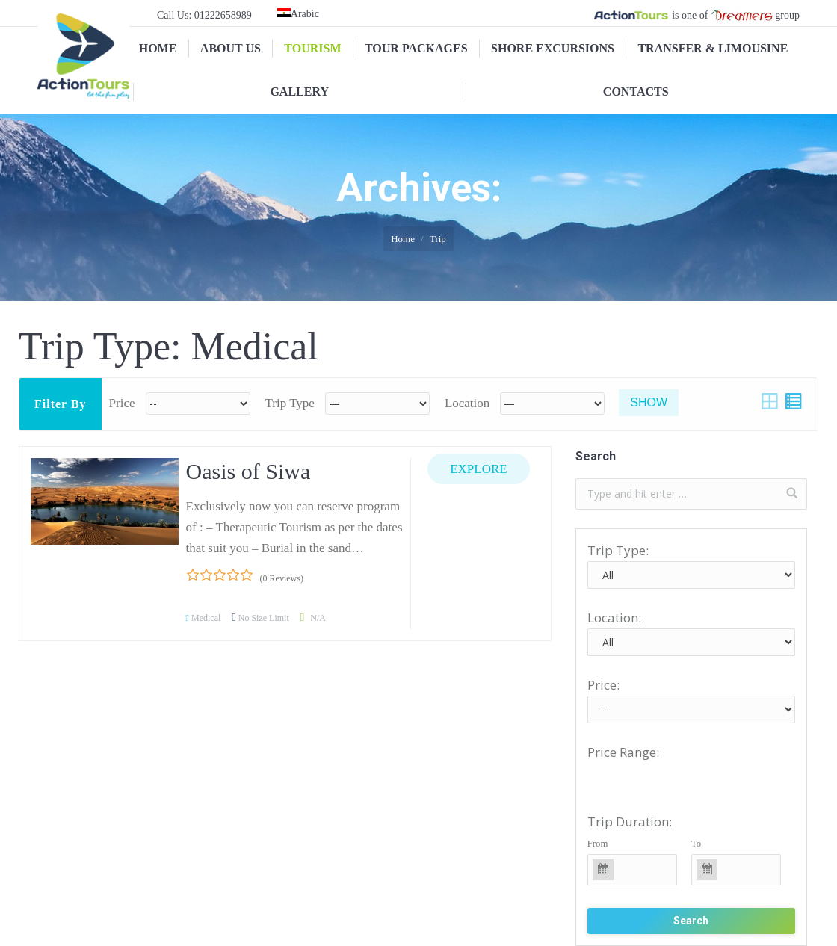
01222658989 (223, 15)
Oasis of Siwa (248, 471)
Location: (614, 617)
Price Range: (623, 752)
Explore (478, 469)
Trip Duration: (629, 821)
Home (403, 238)
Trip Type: (618, 550)
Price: (603, 684)
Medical (205, 618)
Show (648, 402)
